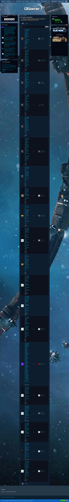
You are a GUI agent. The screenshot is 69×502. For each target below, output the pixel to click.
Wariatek (3, 71)
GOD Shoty (12, 66)
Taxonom (7, 69)
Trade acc (10, 69)
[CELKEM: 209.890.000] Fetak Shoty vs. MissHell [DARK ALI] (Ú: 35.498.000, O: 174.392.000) (27, 412)
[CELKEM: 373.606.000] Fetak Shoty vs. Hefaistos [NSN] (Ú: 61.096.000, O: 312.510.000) (10, 54)
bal (4, 64)
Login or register (61, 1)
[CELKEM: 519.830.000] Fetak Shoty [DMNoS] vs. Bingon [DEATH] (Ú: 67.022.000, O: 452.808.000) (27, 284)
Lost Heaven (42, 215)
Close (66, 500)
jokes (10, 67)
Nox (11, 67)
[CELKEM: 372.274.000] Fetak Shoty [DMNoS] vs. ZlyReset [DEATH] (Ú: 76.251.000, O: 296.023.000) (27, 304)
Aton (3, 64)
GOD (8, 66)
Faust (11, 64)
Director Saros (7, 64)
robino (41, 239)
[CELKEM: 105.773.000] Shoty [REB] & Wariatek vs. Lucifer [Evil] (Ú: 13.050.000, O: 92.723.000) (10, 38)
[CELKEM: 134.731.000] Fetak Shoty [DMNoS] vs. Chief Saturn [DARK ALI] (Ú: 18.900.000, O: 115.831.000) (27, 469)
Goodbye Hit (7, 67)
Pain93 (26, 223)
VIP (25, 458)
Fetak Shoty (4, 66)
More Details (63, 500)
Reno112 (42, 363)
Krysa (25, 200)
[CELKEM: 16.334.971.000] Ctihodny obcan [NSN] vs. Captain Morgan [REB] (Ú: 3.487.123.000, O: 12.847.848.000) (27, 58)
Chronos (41, 104)
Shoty (4, 69)
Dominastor (42, 412)
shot (15, 67)
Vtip (13, 69)
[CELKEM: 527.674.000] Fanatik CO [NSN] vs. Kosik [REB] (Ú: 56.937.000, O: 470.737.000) (27, 173)
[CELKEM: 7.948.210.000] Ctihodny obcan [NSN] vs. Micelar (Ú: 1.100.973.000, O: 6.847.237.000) (9, 49)
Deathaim (42, 38)
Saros (13, 67)
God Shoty (26, 292)
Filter (46, 26)
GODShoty (3, 67)
